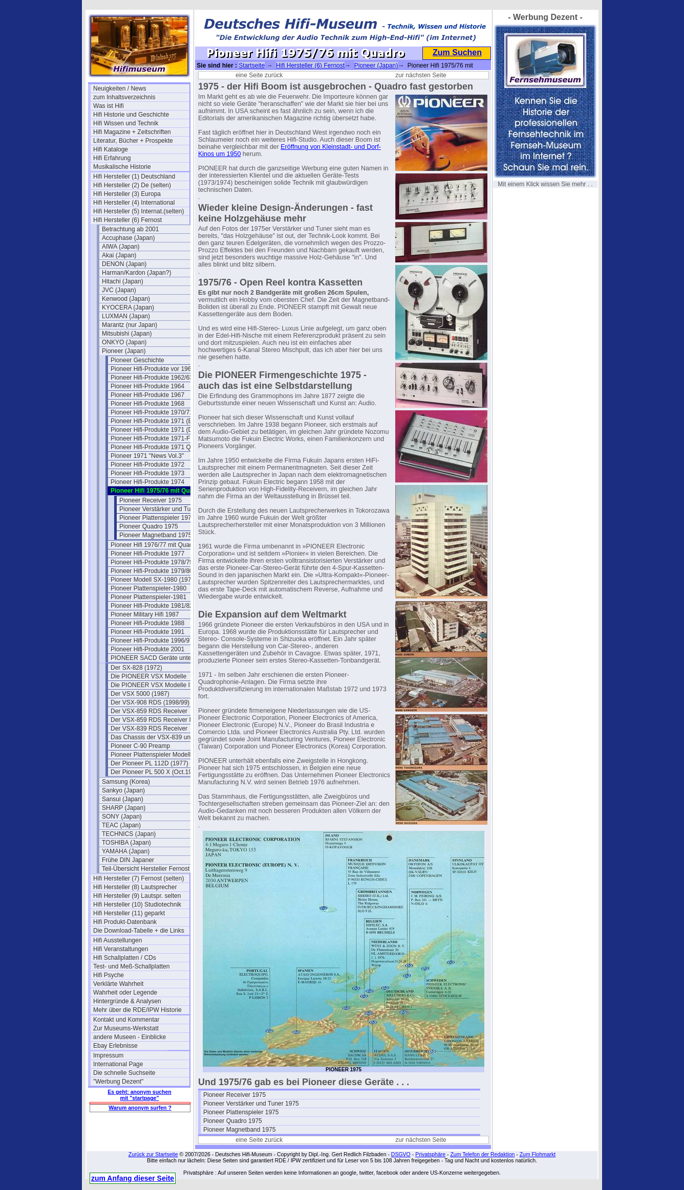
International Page (118, 1064)
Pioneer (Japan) (123, 351)
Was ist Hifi (108, 105)
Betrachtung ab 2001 (130, 229)
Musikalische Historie (122, 166)
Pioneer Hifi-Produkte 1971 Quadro (158, 447)
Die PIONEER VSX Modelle (148, 676)
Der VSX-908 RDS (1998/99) (150, 702)
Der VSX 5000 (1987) (140, 693)
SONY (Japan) (122, 816)
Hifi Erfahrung (112, 158)
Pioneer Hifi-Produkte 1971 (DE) (155, 429)
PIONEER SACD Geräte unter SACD (159, 658)
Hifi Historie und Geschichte (131, 114)
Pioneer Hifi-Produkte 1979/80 (152, 571)
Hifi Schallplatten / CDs (124, 957)
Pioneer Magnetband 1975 (155, 535)
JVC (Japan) (119, 290)
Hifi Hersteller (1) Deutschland (134, 176)
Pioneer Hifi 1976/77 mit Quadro (154, 544)
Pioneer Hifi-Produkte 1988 (147, 623)
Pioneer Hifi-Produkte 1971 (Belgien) (159, 421)
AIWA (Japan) (121, 246)
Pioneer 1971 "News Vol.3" (147, 455)
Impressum (108, 1055)
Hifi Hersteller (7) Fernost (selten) (138, 878)
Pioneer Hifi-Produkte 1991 (147, 631)
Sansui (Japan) (122, 799)
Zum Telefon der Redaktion (482, 1154)
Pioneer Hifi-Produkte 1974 (147, 482)
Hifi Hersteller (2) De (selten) (132, 185)
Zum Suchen (457, 52)
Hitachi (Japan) (122, 281)
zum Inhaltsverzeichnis (124, 97)
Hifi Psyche (108, 975)
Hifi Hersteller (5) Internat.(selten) (138, 211)
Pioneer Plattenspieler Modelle (152, 754)
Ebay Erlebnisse (115, 1045)
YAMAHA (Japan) (125, 851)
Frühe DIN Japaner (128, 860)
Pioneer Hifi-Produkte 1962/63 (152, 377)
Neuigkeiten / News (119, 88)
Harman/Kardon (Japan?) (136, 272)
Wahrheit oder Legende (125, 992)
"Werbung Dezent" (118, 1081)
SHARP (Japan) (123, 807)
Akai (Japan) (119, 255)
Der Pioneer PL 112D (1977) (149, 763)
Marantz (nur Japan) (129, 324)
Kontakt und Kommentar (126, 1019)
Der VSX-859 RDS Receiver (149, 711)
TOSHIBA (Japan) (126, 842)
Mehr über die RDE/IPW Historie (137, 1009)
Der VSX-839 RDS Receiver (149, 728)
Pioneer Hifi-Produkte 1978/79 (152, 562)
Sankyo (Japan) (123, 790)
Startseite (252, 65)
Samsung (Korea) (126, 781)
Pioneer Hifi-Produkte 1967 (147, 395)
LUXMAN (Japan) (126, 316)
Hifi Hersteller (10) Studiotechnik (137, 904)
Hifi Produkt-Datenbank (125, 921)
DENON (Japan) (124, 264)
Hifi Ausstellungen (117, 940)
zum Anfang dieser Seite (132, 1178)
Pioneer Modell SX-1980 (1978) (154, 579)
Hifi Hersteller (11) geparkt (129, 913)
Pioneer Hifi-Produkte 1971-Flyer (155, 438)
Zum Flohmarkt (538, 1154)
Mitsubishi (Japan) (127, 333)
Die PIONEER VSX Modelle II (151, 685)
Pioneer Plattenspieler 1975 (157, 517)
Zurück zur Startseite (153, 1154)
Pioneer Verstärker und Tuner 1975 (167, 509)
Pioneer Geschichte (137, 360)
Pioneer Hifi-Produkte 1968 (147, 403)
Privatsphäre (430, 1154)
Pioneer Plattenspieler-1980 (148, 588)
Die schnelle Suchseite (124, 1072)
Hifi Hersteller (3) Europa (127, 193)
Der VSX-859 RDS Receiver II (152, 719)
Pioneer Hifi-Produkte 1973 (147, 473)
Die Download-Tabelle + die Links (138, 930)
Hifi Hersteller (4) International (134, 202)
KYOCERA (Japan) (128, 307)
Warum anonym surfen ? (140, 1108)
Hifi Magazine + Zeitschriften (132, 132)
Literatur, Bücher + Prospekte (133, 140)
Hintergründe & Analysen (127, 1001)
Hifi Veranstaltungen (120, 949)
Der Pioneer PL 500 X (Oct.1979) (156, 772)
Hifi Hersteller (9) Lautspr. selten (137, 895)
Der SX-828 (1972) (136, 667)
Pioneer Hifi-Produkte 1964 (147, 386)
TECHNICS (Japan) (129, 834)
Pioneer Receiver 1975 (150, 500)
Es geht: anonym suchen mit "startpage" (139, 1095)
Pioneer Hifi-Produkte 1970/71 (152, 412)
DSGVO (401, 1154)
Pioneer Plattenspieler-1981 (148, 597)
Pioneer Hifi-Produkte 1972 (147, 464)
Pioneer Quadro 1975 (148, 526)
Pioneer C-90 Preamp (140, 746)
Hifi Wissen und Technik (125, 123)
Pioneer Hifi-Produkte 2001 (147, 649)
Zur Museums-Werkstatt (126, 1028)
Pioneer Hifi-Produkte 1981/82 (152, 605)
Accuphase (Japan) (128, 237)
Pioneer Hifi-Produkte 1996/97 (152, 640)
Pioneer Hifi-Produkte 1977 (147, 553)
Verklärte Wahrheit (118, 983)
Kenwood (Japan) (126, 298)
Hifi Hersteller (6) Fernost (127, 220)
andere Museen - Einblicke (129, 1037)
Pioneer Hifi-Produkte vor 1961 (153, 368)
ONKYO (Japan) (124, 342)
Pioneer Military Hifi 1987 (145, 614)
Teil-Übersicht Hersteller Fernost (145, 868)
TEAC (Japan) (121, 825)
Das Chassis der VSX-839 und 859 (158, 737)
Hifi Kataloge (110, 149)
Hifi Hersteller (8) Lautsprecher (135, 887)
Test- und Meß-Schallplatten (131, 966)
